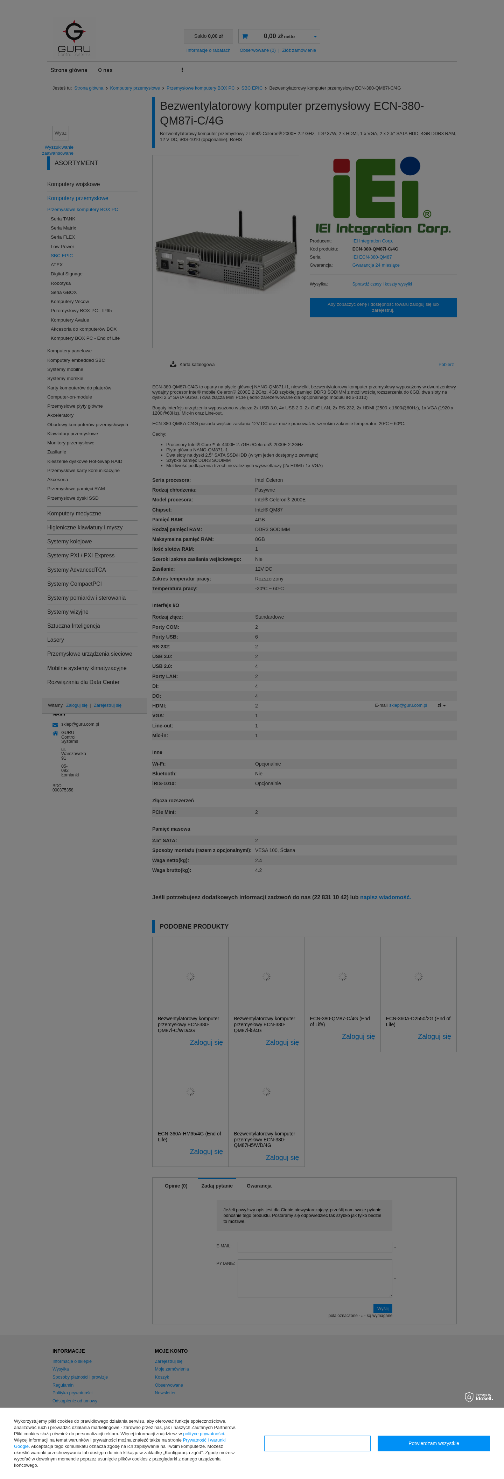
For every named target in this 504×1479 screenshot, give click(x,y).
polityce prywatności (203, 1433)
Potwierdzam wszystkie (433, 1443)
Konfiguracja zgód (317, 1443)
